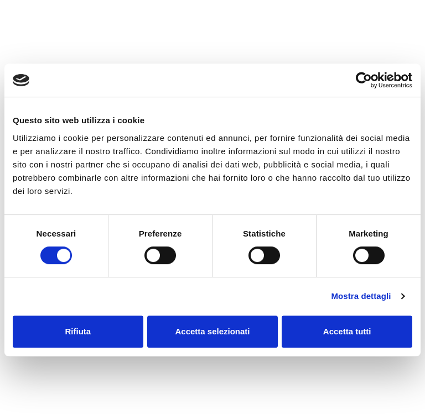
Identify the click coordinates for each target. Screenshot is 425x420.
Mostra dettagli (361, 296)
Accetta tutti (347, 331)
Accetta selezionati (212, 331)
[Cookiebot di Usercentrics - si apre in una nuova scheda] (363, 80)
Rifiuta (78, 331)
